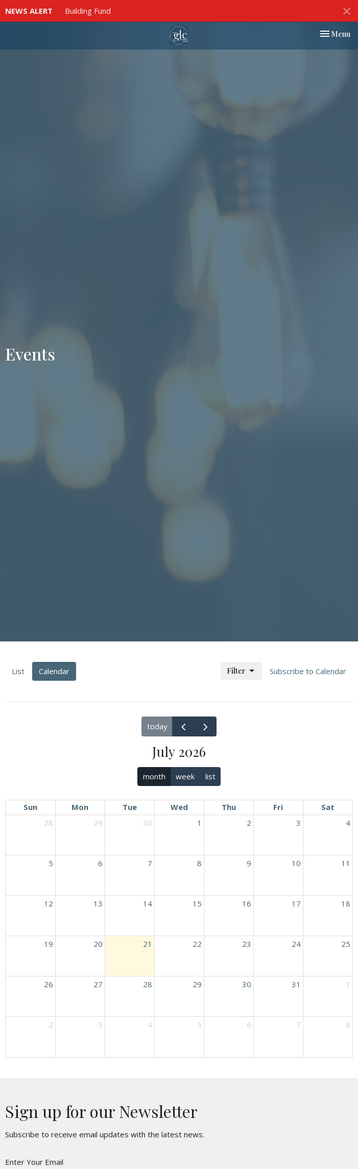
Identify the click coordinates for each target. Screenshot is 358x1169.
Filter (241, 670)
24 (296, 944)
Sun (30, 807)
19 (48, 944)
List (18, 671)
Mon (79, 807)
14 (147, 903)
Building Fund (88, 11)
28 (48, 823)
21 (147, 944)
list (210, 776)
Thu (229, 807)
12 (48, 903)
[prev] (183, 726)
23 (246, 944)
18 (345, 903)
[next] (205, 726)
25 (345, 944)
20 (98, 944)
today (157, 726)
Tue (130, 807)
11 (345, 863)
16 (246, 903)
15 (197, 903)
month (154, 776)
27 (98, 984)
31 (296, 984)
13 (98, 903)
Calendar (54, 671)
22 (197, 944)
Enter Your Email (34, 1162)
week (185, 776)
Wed (179, 807)
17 (296, 903)
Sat (328, 807)
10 (296, 863)
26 (48, 984)
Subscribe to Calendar (308, 671)
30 (147, 823)
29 (98, 823)
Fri (278, 807)
